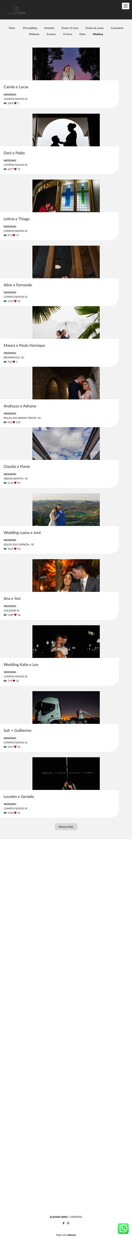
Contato (76, 1217)
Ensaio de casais (95, 28)
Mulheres (34, 34)
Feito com (66, 1235)
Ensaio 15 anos (70, 28)
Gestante (49, 28)
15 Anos (67, 34)
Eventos (51, 34)
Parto (82, 34)
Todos (12, 28)
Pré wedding (30, 28)
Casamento (117, 28)
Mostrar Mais (66, 826)
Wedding (98, 34)
